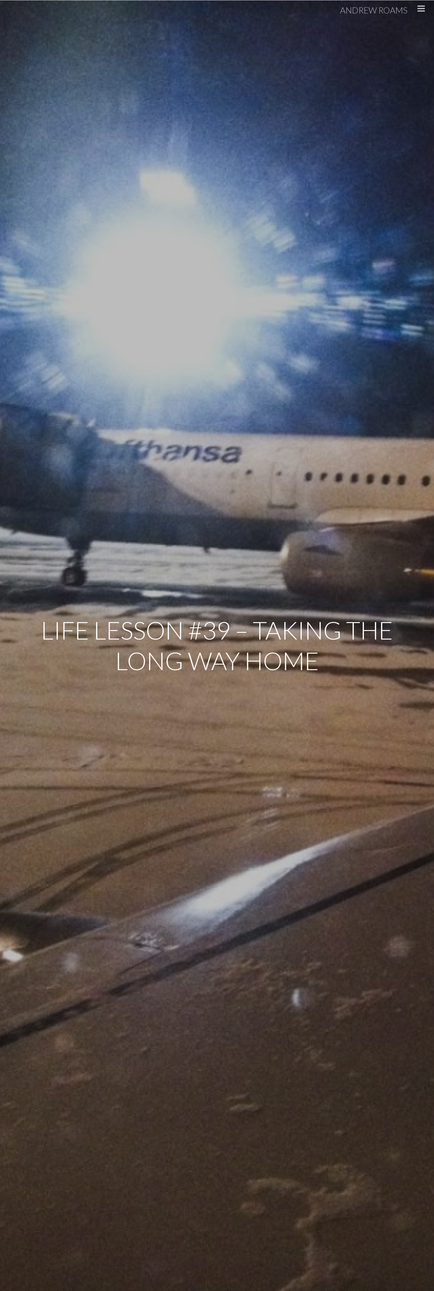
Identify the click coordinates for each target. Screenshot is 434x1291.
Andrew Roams (370, 9)
